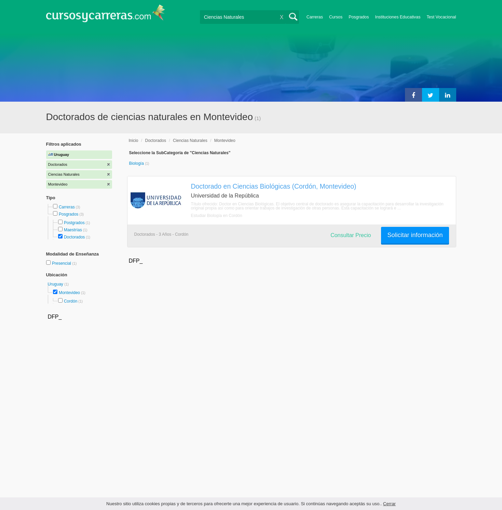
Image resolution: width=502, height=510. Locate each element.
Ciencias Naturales (190, 140)
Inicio (133, 140)
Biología (137, 163)
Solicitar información (415, 235)
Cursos (335, 17)
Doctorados (74, 237)
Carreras (315, 17)
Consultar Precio (350, 235)
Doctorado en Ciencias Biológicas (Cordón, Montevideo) (273, 186)
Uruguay (56, 284)
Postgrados (74, 222)
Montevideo (69, 292)
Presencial (62, 263)
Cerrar (389, 503)
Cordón (70, 301)
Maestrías (73, 230)
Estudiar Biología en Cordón (216, 215)
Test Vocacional (441, 17)
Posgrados (359, 17)
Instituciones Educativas (397, 17)
